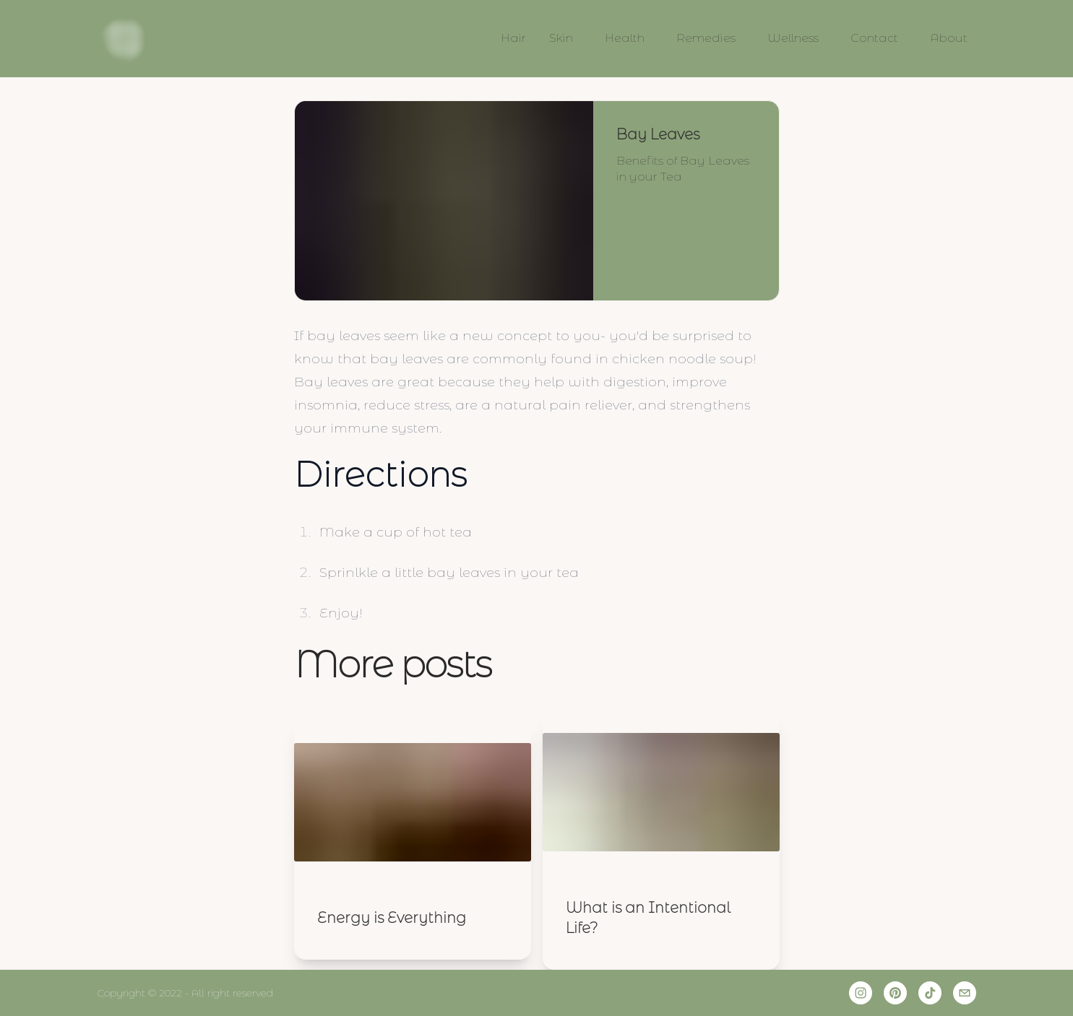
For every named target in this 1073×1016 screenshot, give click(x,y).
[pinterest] (895, 992)
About (949, 38)
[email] (964, 992)
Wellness (793, 38)
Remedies (706, 38)
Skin (561, 38)
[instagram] (860, 992)
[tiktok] (929, 992)
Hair (513, 38)
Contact (874, 38)
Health (625, 38)
